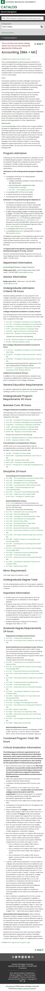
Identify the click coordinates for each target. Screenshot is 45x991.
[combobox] (22, 18)
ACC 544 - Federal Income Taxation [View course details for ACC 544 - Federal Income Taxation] (18, 494)
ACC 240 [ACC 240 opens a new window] (26, 220)
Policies (12, 975)
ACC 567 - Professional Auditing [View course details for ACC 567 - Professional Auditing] (17, 638)
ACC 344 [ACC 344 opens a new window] (10, 503)
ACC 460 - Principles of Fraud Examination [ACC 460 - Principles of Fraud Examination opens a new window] (21, 516)
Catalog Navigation (10, 38)
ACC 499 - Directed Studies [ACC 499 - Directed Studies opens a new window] (15, 526)
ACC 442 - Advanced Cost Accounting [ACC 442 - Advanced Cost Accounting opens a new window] (19, 512)
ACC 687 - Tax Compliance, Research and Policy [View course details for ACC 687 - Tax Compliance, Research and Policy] (23, 718)
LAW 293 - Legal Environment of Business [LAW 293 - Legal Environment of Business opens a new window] (20, 331)
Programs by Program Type (20, 59)
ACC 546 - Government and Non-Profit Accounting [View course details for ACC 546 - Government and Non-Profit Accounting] (24, 530)
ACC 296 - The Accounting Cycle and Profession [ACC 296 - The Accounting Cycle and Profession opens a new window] (23, 478)
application (19, 231)
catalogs (11, 986)
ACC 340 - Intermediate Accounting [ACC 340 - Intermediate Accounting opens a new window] (21, 190)
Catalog (9, 7)
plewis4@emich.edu (26, 272)
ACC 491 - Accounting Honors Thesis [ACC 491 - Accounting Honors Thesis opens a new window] (18, 523)
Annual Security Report (17, 979)
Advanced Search (7, 33)
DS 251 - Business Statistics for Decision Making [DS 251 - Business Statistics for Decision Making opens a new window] (22, 340)
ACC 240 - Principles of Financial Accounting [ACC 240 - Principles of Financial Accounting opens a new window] (21, 322)
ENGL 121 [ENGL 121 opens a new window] (27, 370)
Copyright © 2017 (28, 980)
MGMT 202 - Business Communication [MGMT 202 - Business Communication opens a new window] (19, 333)
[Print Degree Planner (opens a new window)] (35, 44)
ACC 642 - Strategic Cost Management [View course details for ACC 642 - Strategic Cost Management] (20, 703)
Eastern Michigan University (22, 964)
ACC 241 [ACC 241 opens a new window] (36, 220)
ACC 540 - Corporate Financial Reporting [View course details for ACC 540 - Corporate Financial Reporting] (20, 492)
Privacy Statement (27, 977)
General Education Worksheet (26, 391)
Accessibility (14, 977)
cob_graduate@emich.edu (16, 226)
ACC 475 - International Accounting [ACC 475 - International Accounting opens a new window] (18, 519)
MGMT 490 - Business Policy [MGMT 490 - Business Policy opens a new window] (15, 460)
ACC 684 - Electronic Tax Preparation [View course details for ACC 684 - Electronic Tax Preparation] (19, 712)
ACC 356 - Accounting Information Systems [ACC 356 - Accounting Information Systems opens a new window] (21, 485)
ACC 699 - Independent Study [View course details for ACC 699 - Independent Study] (16, 723)
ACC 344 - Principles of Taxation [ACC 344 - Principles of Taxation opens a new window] (19, 497)
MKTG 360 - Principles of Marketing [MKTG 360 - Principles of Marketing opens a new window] (18, 462)
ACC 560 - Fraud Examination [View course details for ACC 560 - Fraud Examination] (16, 555)
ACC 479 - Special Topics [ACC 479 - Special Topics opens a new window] (15, 521)
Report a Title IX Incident (26, 975)
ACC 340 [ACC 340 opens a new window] (20, 218)
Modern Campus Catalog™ (26, 989)
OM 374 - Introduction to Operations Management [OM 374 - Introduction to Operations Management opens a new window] (24, 465)
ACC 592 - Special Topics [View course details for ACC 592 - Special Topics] (15, 566)
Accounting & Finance (11, 267)
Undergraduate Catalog (17, 187)
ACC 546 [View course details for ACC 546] (23, 624)
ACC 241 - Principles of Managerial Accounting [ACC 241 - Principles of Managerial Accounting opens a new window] (22, 324)
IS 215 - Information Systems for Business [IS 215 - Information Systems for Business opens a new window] (20, 329)
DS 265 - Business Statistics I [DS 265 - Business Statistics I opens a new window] (16, 342)
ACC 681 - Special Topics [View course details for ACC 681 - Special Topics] (14, 709)
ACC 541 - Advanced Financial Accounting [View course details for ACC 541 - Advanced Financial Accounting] (20, 528)
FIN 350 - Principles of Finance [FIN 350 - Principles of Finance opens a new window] (16, 453)
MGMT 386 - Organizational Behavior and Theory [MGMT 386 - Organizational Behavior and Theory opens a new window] (23, 456)
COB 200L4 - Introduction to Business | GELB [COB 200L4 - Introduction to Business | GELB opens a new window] (21, 327)
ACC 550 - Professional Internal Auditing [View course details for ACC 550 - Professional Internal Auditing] (20, 553)
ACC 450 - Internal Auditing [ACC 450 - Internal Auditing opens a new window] (15, 514)
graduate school (14, 233)
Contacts (23, 968)
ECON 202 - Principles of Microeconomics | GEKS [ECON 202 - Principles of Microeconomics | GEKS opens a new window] (23, 359)
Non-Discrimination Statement (22, 973)
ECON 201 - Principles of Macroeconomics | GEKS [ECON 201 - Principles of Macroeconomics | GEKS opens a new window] (23, 354)
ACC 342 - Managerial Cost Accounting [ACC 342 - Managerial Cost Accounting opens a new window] (19, 483)
